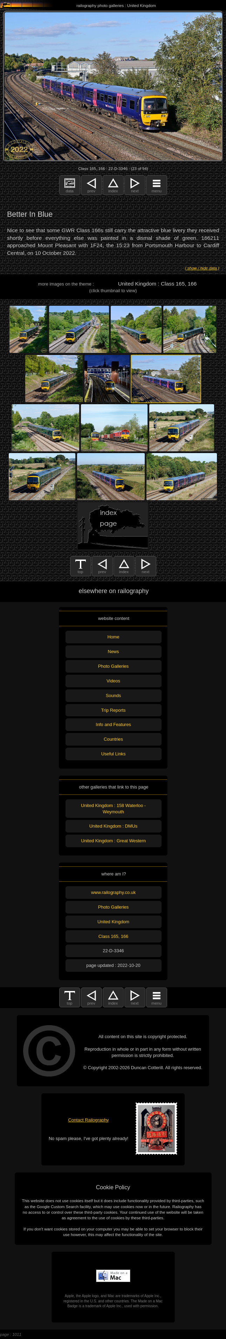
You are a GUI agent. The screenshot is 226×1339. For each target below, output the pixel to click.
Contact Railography (88, 1120)
